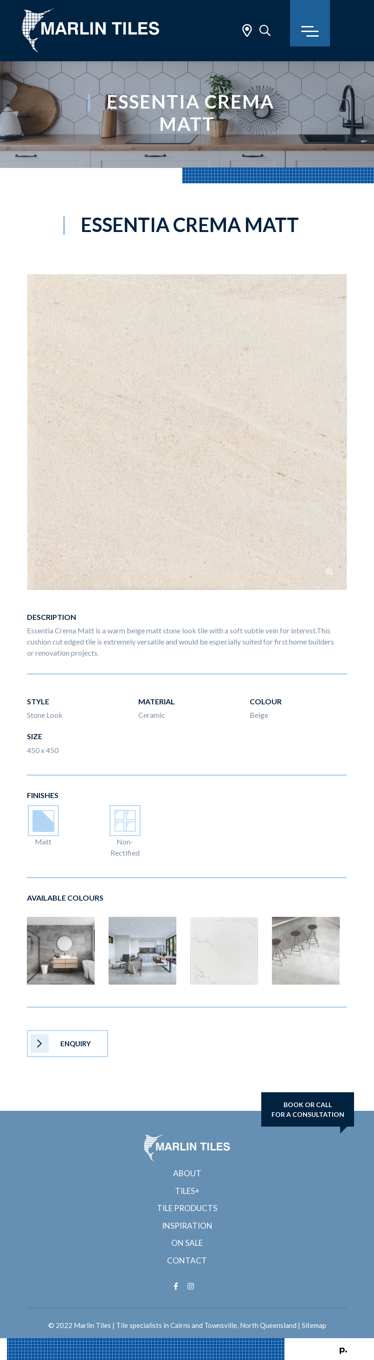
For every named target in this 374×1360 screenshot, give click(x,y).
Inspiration (187, 1226)
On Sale (187, 1243)
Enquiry (60, 1043)
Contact (187, 1260)
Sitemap (314, 1325)
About (187, 1173)
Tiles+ (187, 1191)
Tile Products (187, 1208)
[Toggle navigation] (310, 23)
